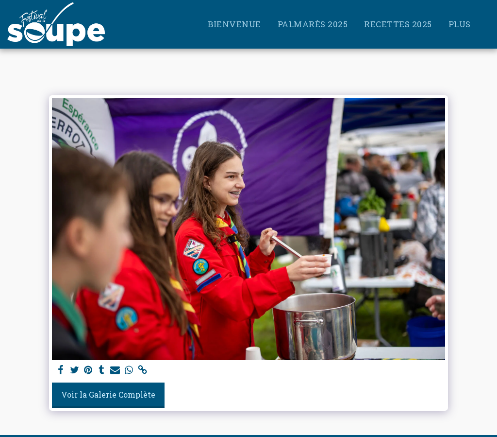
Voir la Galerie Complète (108, 394)
